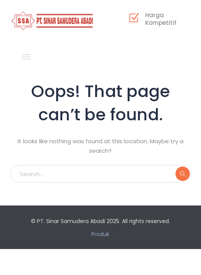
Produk (100, 234)
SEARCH (182, 174)
